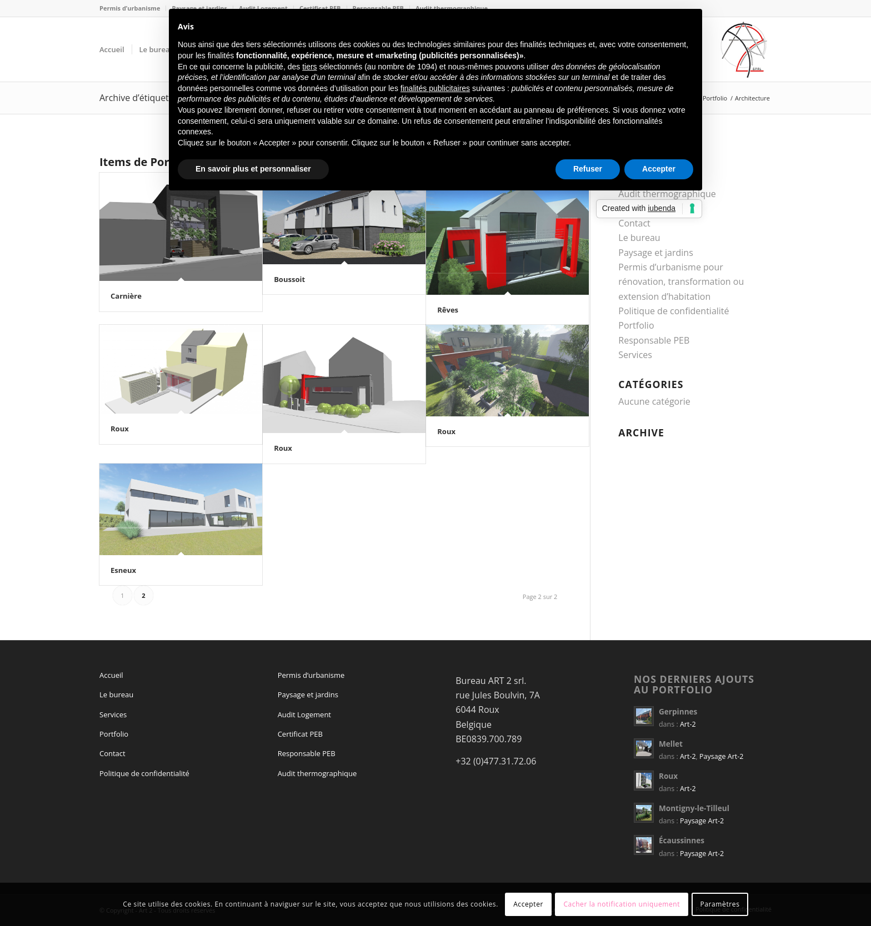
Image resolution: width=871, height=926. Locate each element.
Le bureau (639, 238)
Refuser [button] (587, 168)
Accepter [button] (658, 168)
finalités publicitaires (435, 88)
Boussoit (289, 279)
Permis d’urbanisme (129, 8)
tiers (309, 66)
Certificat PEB (300, 734)
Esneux (123, 570)
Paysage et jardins (655, 252)
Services (635, 355)
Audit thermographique (317, 773)
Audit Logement (304, 714)
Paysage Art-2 (721, 756)
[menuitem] (132, 8)
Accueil (111, 675)
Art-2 (688, 724)
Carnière (126, 296)
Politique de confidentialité (673, 311)
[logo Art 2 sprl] (744, 49)
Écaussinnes (681, 840)
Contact (634, 223)
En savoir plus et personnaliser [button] (253, 168)
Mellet (671, 743)
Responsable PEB (653, 340)
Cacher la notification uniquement (621, 904)
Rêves (447, 310)
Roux (120, 429)
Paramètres (720, 904)
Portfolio (636, 325)
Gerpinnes (678, 711)
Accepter (528, 904)
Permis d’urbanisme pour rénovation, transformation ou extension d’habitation (681, 282)
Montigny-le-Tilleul (694, 808)
